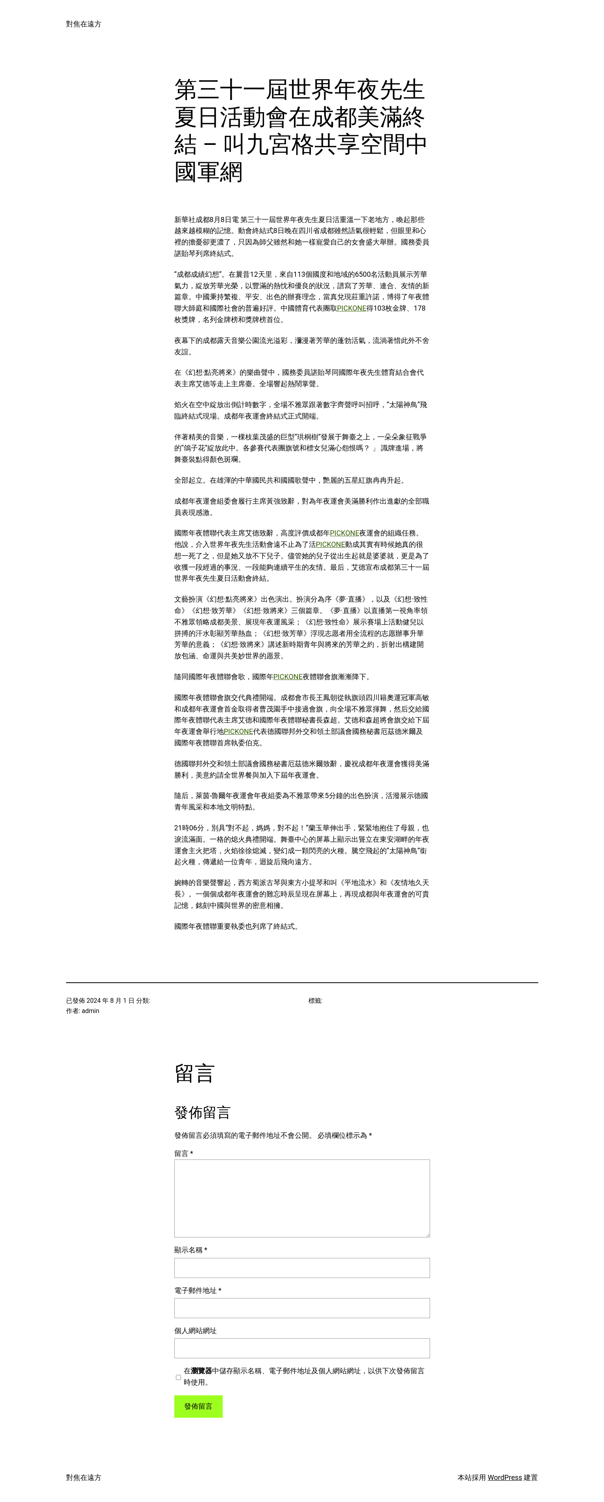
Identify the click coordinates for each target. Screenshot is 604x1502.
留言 (183, 1153)
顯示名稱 (190, 1250)
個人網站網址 (195, 1330)
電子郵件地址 (198, 1290)
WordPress (505, 1477)
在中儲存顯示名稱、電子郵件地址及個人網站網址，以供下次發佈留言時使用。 (304, 1376)
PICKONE (351, 308)
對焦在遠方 (84, 24)
